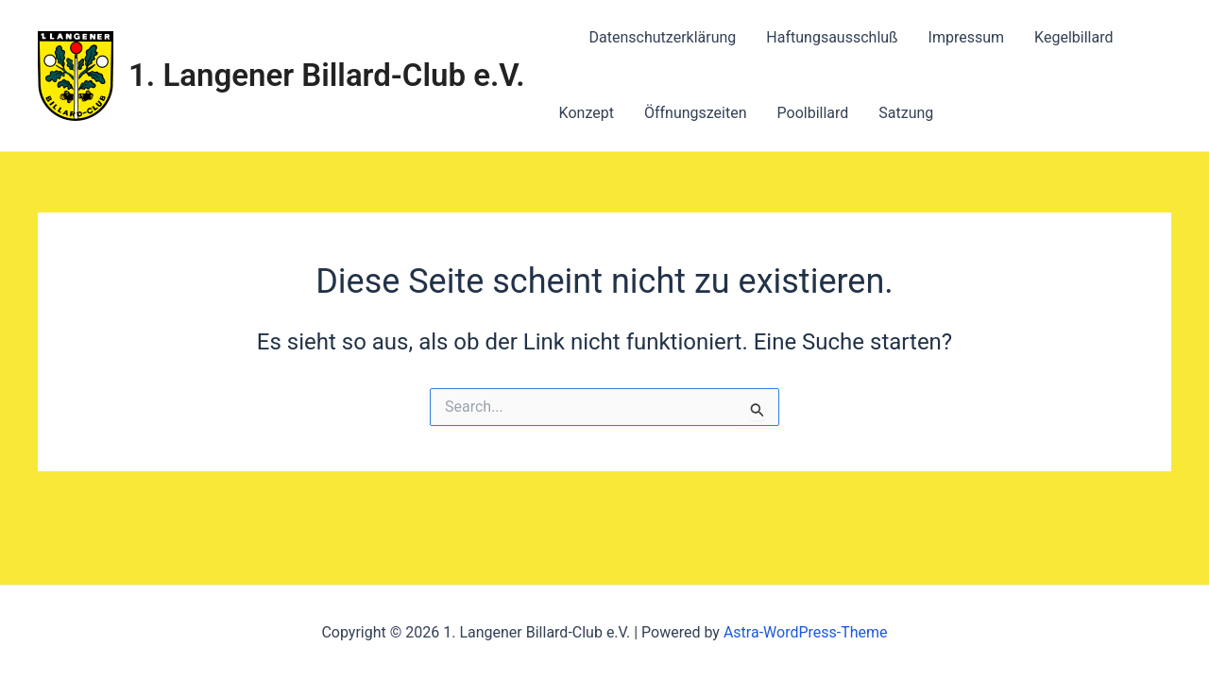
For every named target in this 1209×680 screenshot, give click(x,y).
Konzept (586, 113)
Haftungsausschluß (831, 37)
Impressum (966, 37)
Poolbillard (813, 113)
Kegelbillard (1073, 37)
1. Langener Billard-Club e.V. (326, 75)
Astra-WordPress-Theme (806, 632)
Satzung (905, 113)
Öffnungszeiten (695, 113)
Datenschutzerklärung (663, 37)
